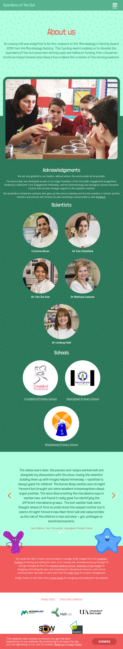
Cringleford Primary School (40, 399)
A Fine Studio (56, 577)
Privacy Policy (48, 599)
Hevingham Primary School (82, 399)
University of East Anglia (88, 565)
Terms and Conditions (70, 599)
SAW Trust (73, 572)
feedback (101, 196)
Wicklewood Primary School (61, 444)
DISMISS (104, 641)
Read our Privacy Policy (68, 644)
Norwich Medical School (62, 565)
